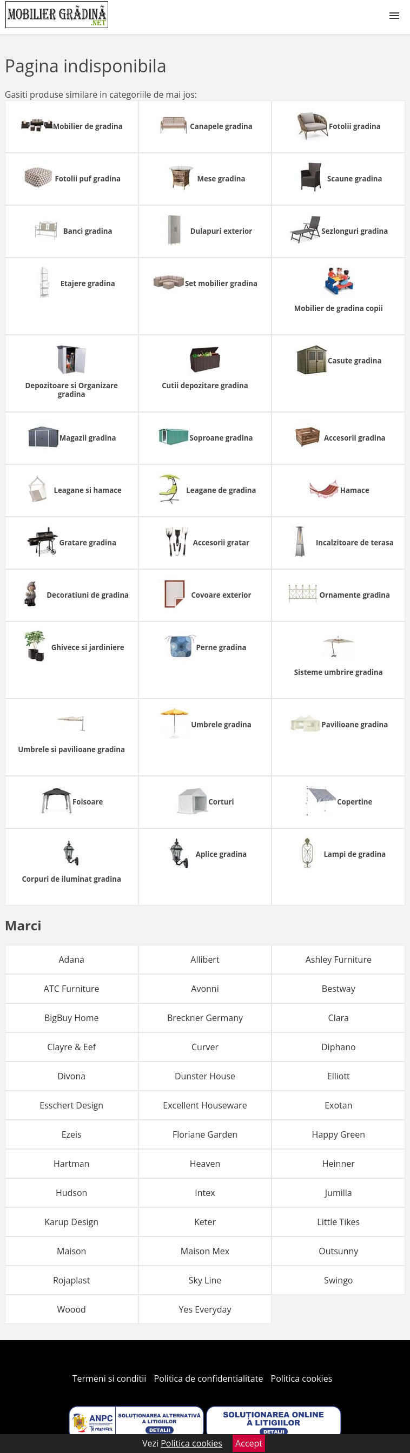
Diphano (338, 1047)
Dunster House (205, 1076)
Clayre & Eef (71, 1047)
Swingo (338, 1280)
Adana (71, 959)
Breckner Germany (205, 1018)
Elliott (338, 1076)
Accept (248, 1443)
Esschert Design (71, 1105)
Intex (205, 1193)
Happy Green (338, 1134)
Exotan (338, 1105)
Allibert (204, 959)
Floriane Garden (205, 1134)
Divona (71, 1076)
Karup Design (71, 1222)
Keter (205, 1222)
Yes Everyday (205, 1309)
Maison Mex (205, 1251)
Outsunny (338, 1251)
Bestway (338, 989)
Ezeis (72, 1134)
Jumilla (338, 1193)
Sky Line (205, 1280)
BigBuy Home (71, 1018)
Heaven (205, 1164)
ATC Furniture (72, 989)
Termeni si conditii (109, 1378)
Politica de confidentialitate (208, 1378)
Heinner (338, 1164)
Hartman (71, 1164)
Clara (338, 1018)
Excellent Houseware (205, 1105)
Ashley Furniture (339, 959)
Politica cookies (302, 1378)
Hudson (71, 1193)
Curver (205, 1047)
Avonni (205, 989)
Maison (71, 1251)
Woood (71, 1309)
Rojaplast (71, 1280)
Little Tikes (338, 1222)
